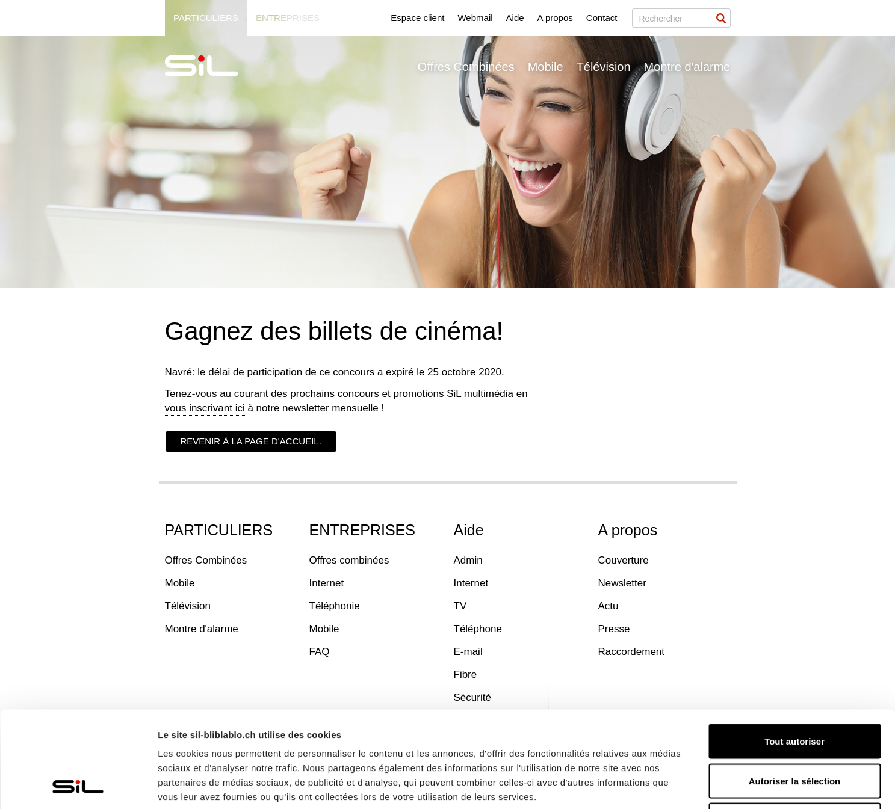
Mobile (545, 66)
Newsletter (622, 583)
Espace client (417, 18)
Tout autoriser (794, 651)
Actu (608, 606)
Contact (602, 18)
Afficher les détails (663, 785)
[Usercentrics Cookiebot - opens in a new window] (78, 786)
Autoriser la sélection (795, 691)
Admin (468, 560)
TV (460, 606)
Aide (515, 18)
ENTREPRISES (362, 529)
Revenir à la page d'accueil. (251, 441)
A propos (555, 18)
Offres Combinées (466, 66)
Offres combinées (349, 560)
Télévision (604, 66)
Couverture (623, 560)
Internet (326, 583)
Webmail (474, 18)
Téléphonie (334, 606)
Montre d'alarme (687, 66)
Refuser (794, 730)
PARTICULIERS (219, 529)
